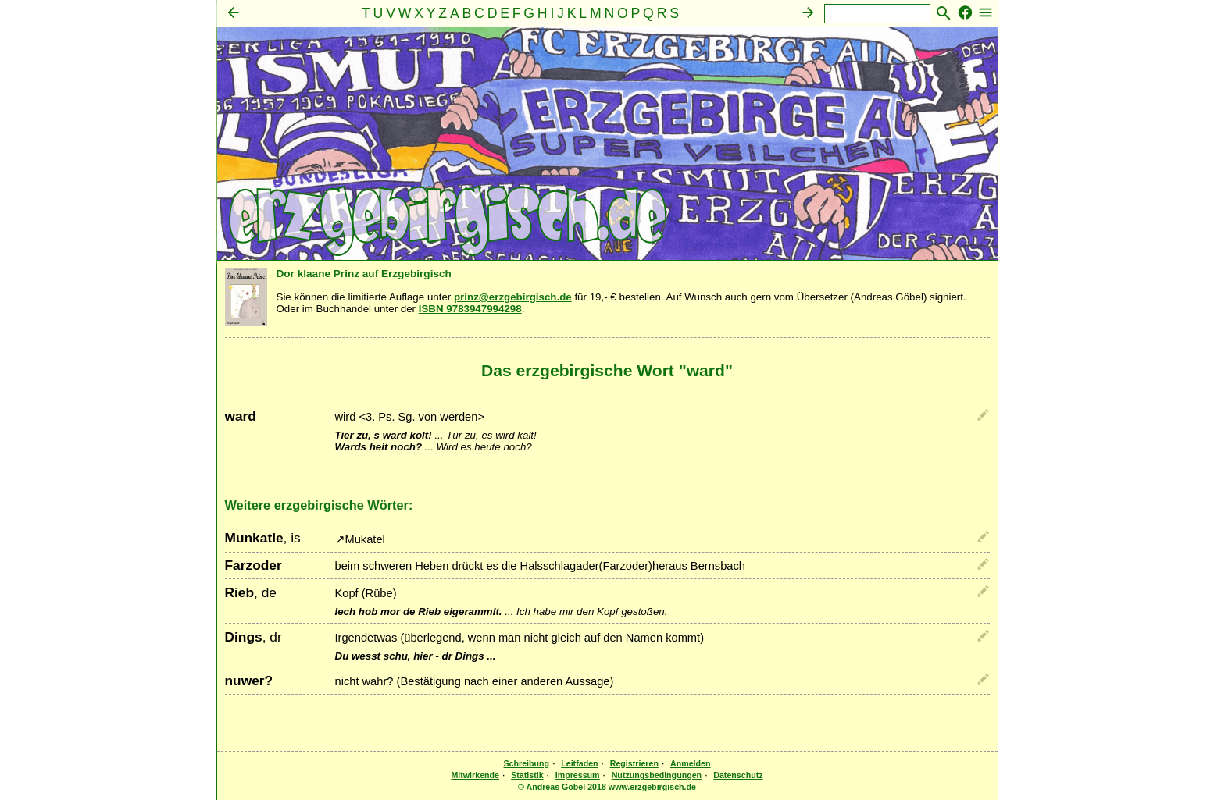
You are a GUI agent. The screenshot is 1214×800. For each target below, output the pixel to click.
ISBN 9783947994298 (470, 309)
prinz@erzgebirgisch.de (513, 297)
